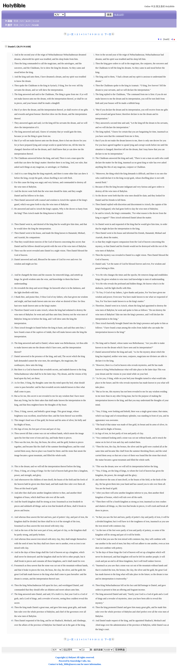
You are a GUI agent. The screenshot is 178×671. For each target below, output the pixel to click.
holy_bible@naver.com (69, 664)
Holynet (72, 657)
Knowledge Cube (78, 661)
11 (99, 34)
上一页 (70, 34)
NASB (36, 21)
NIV (22, 21)
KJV (28, 21)
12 (102, 34)
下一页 (108, 34)
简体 (16, 21)
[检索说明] (119, 14)
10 (95, 34)
